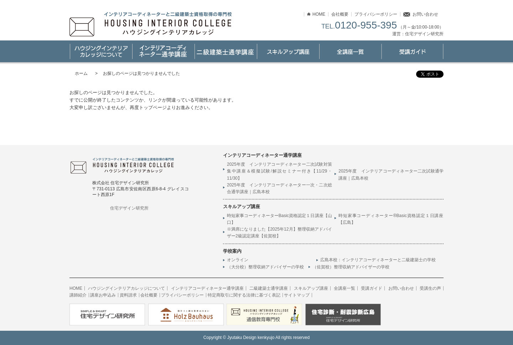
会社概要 (339, 14)
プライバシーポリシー (375, 14)
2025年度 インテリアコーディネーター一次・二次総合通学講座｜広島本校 (279, 188)
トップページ (153, 107)
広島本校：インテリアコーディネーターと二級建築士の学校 (380, 259)
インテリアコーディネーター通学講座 (163, 51)
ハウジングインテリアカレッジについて (100, 51)
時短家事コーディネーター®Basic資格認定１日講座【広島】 (391, 219)
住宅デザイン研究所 (129, 208)
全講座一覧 (344, 288)
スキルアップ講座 (287, 51)
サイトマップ (297, 295)
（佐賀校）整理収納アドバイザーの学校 (350, 266)
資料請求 (128, 295)
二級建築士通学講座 (225, 51)
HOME (318, 14)
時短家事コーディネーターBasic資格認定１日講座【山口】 (279, 219)
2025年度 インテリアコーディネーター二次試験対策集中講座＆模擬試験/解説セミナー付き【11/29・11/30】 (279, 171)
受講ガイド (412, 51)
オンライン (237, 259)
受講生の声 (430, 288)
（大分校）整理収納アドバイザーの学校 (265, 266)
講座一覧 (350, 51)
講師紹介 (78, 295)
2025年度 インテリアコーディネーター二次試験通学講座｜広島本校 (391, 174)
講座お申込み (103, 295)
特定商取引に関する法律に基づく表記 (244, 295)
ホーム (81, 73)
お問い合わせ (425, 14)
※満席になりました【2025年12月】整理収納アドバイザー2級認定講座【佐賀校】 (279, 232)
